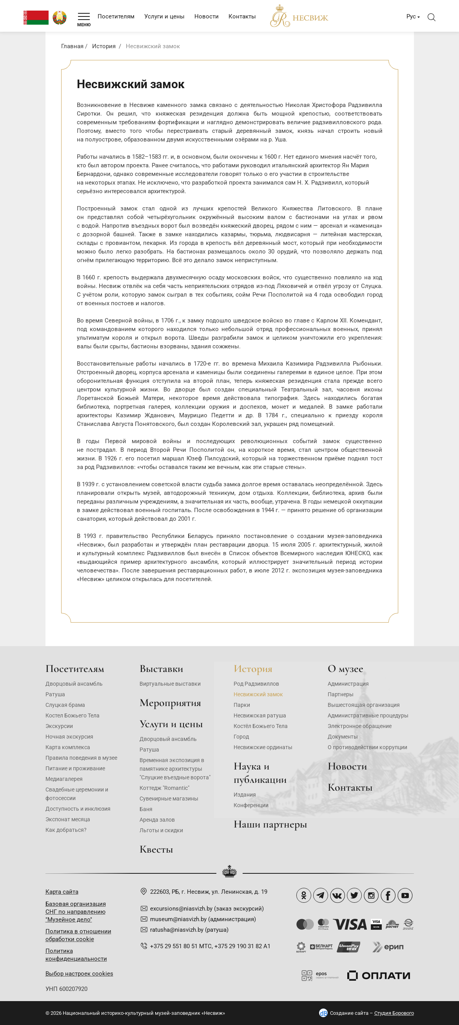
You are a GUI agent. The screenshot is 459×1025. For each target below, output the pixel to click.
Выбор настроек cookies (79, 973)
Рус (411, 16)
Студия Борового (394, 1013)
